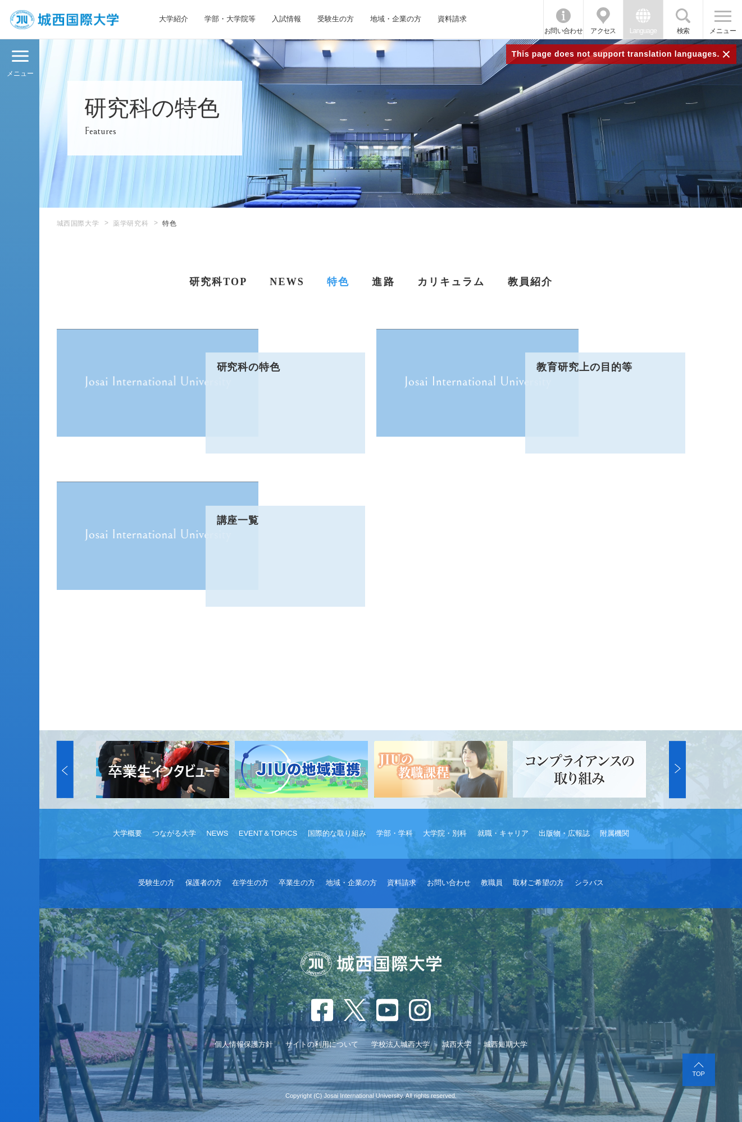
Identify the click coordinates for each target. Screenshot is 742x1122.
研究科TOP (218, 281)
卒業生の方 (297, 882)
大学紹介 (173, 19)
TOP (698, 1073)
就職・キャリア (503, 833)
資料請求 (452, 19)
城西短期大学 (505, 1044)
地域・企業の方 (395, 19)
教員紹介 (530, 281)
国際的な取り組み (337, 833)
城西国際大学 (78, 223)
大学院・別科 (445, 833)
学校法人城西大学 (400, 1044)
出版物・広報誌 (564, 833)
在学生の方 (250, 882)
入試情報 (286, 19)
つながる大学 (174, 833)
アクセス (603, 31)
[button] (65, 769)
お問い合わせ (563, 31)
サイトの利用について (321, 1044)
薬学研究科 (130, 223)
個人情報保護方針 (244, 1044)
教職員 (492, 882)
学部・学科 (394, 833)
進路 (383, 281)
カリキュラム (451, 281)
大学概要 (127, 833)
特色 (338, 281)
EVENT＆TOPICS (268, 833)
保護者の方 (203, 882)
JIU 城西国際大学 (64, 19)
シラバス (589, 882)
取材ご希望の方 (538, 882)
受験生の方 (335, 19)
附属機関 (614, 833)
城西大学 (456, 1044)
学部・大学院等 (230, 19)
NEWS (287, 281)
